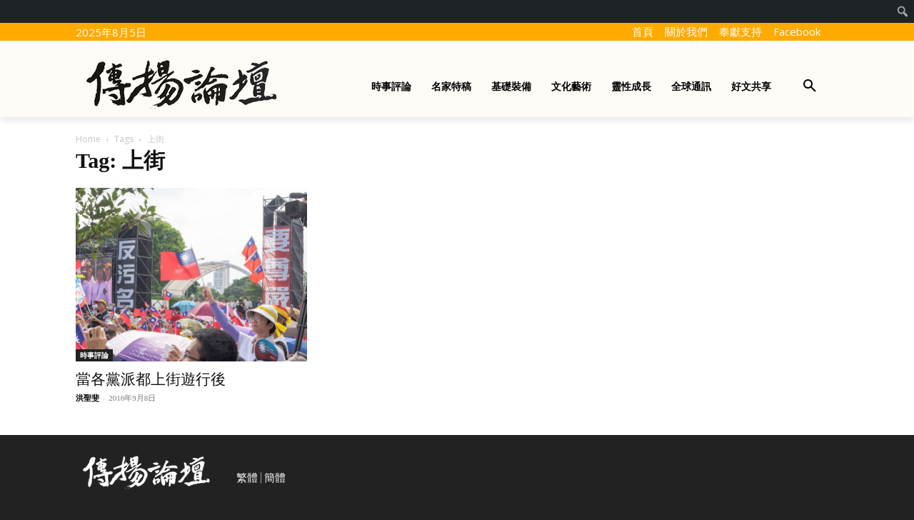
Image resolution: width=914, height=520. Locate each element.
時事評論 (94, 355)
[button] (809, 86)
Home (88, 139)
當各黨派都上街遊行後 (151, 379)
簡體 (275, 478)
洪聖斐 (87, 398)
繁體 (247, 478)
